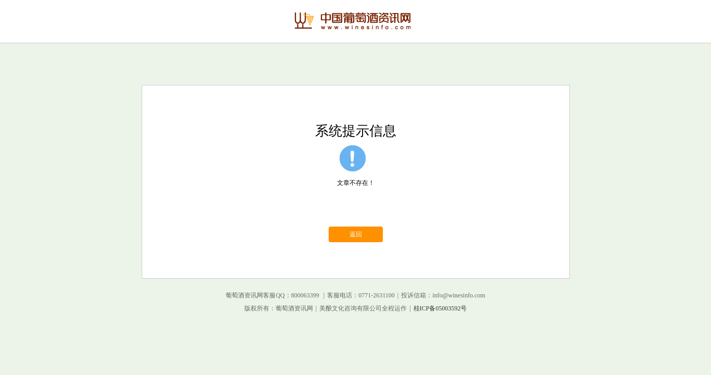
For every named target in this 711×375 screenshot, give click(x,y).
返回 (356, 234)
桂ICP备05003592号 (440, 308)
